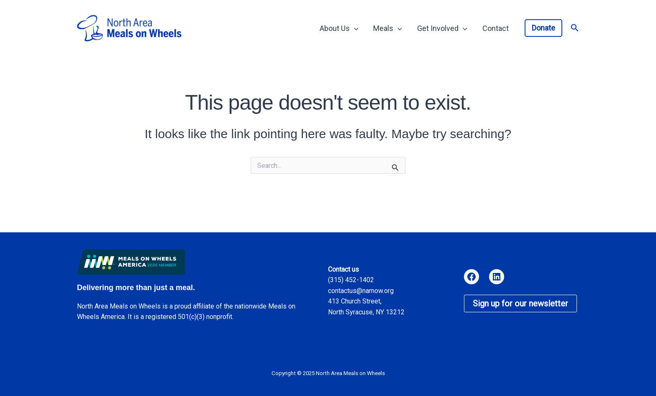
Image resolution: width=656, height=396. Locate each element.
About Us (339, 28)
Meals (387, 28)
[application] (354, 28)
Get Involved (442, 28)
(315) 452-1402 (351, 280)
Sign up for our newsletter (520, 303)
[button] (543, 28)
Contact (495, 28)
